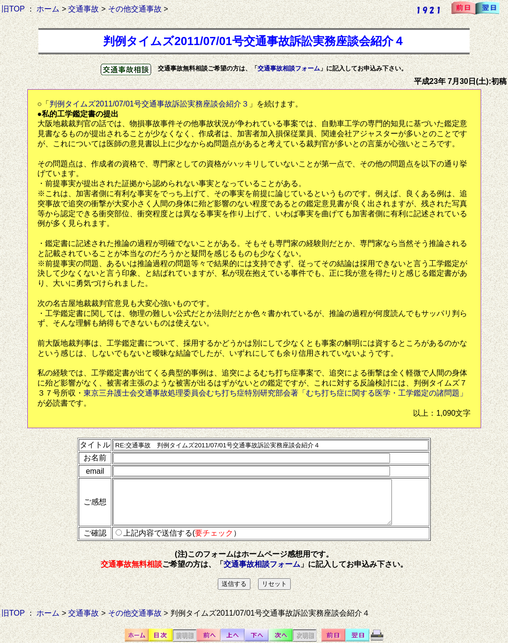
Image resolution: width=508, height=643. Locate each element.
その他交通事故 (135, 9)
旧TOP (12, 9)
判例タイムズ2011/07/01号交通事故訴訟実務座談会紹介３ (149, 104)
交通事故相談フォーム (289, 68)
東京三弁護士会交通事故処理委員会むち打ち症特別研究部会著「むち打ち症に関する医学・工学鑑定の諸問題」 (275, 393)
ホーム (47, 9)
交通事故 (83, 9)
